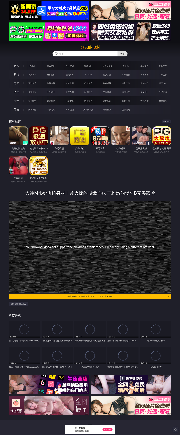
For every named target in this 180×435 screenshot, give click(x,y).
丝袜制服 (126, 74)
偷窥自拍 (32, 92)
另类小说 (126, 100)
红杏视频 (107, 109)
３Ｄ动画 (88, 74)
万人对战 (70, 65)
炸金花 (126, 65)
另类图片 (163, 92)
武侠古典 (88, 100)
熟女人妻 (107, 74)
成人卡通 (70, 83)
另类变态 (163, 83)
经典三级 (126, 83)
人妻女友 (70, 100)
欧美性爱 (88, 83)
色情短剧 (126, 109)
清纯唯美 (126, 92)
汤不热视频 (88, 109)
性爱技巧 (163, 100)
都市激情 (32, 100)
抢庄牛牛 (163, 65)
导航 (16, 109)
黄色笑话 (144, 100)
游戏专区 (88, 65)
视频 (16, 74)
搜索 (122, 53)
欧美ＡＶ (70, 74)
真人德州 (51, 65)
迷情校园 (107, 100)
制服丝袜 (107, 83)
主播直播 (144, 74)
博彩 (16, 65)
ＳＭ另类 (163, 74)
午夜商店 (51, 109)
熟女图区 (144, 92)
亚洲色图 (51, 92)
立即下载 (107, 429)
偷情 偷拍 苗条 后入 (18, 304)
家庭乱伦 (51, 100)
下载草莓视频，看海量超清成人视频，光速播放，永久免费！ (118, 296)
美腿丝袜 (107, 92)
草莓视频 (70, 109)
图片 (16, 92)
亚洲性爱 (32, 83)
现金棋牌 (144, 65)
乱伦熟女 (144, 83)
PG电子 (32, 65)
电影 (16, 83)
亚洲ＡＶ (32, 74)
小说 (16, 100)
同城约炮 (32, 109)
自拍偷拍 (51, 74)
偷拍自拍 (51, 83)
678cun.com (90, 47)
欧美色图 (70, 92)
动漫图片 (88, 92)
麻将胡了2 (107, 65)
